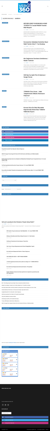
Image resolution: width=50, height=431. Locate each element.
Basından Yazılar (6, 41)
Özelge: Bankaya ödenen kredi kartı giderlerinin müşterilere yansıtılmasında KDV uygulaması (23, 272)
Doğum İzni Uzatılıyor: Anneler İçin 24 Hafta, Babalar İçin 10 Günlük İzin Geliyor (16, 285)
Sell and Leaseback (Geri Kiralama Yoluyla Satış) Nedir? (18, 222)
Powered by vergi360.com (31, 429)
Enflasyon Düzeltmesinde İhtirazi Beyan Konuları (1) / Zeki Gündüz (21, 236)
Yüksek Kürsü (5, 22)
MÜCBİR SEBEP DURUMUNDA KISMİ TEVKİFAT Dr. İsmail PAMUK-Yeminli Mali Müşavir (35, 25)
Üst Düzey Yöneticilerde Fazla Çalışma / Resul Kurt (17, 241)
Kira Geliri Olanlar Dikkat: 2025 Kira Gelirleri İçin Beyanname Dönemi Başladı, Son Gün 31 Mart (19, 287)
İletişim (47, 429)
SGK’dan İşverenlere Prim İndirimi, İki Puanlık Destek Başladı (13, 294)
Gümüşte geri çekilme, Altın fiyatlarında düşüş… (10, 298)
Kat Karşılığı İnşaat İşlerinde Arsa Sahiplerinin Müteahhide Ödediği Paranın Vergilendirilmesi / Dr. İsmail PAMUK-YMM (24, 159)
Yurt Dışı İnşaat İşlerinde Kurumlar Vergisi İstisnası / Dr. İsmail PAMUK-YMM (18, 165)
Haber (27, 29)
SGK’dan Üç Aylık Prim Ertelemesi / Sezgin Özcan (35, 76)
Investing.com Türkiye (12, 342)
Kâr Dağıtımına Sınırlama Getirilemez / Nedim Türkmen (36, 59)
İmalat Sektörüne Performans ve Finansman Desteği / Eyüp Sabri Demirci (15, 289)
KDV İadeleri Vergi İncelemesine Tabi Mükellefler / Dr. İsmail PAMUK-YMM (22, 230)
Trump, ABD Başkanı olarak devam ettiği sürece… (11, 300)
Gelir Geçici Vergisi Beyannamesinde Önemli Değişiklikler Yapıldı (20, 246)
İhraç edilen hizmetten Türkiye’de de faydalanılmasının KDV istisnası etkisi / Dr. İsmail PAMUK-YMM (22, 170)
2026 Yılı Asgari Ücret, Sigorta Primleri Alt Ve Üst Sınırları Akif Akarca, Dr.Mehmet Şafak (20, 153)
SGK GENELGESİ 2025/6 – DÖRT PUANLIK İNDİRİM (17, 256)
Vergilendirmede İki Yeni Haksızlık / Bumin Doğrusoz (13, 148)
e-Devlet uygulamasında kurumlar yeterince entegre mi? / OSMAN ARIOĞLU (22, 261)
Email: (3, 189)
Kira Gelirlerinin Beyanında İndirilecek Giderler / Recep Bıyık (19, 266)
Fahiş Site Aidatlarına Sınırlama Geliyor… (9, 296)
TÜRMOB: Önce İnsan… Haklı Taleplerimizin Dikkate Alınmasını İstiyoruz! (34, 93)
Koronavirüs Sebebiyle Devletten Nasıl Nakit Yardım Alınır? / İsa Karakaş (36, 43)
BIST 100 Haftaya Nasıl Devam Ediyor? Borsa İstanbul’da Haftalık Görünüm (15, 283)
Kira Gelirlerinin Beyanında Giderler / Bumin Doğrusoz (18, 251)
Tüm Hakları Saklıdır (41, 429)
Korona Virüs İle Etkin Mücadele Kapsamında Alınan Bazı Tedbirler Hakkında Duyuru (34, 109)
